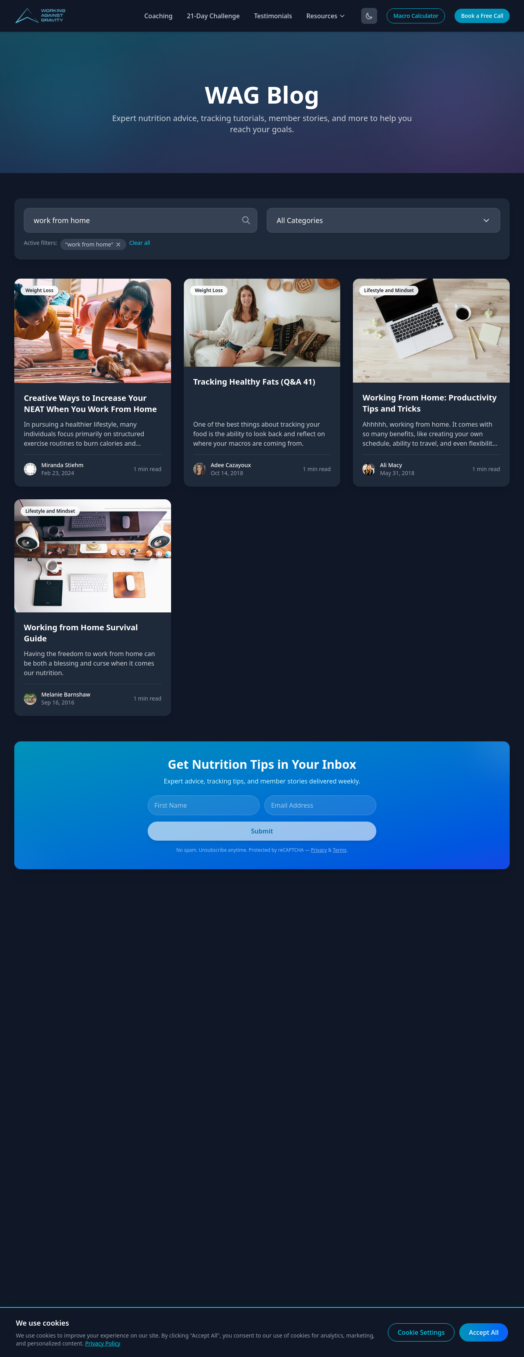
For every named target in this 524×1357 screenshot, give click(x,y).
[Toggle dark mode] (369, 16)
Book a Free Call (482, 15)
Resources (325, 16)
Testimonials (273, 16)
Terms (340, 850)
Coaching (158, 16)
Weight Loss (39, 290)
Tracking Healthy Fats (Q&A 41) (254, 381)
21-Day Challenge (213, 16)
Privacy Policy (102, 1343)
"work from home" (93, 244)
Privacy (319, 850)
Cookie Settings (421, 1332)
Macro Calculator (416, 15)
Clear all (139, 242)
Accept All (484, 1332)
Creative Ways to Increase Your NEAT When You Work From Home (90, 403)
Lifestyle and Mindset (389, 290)
